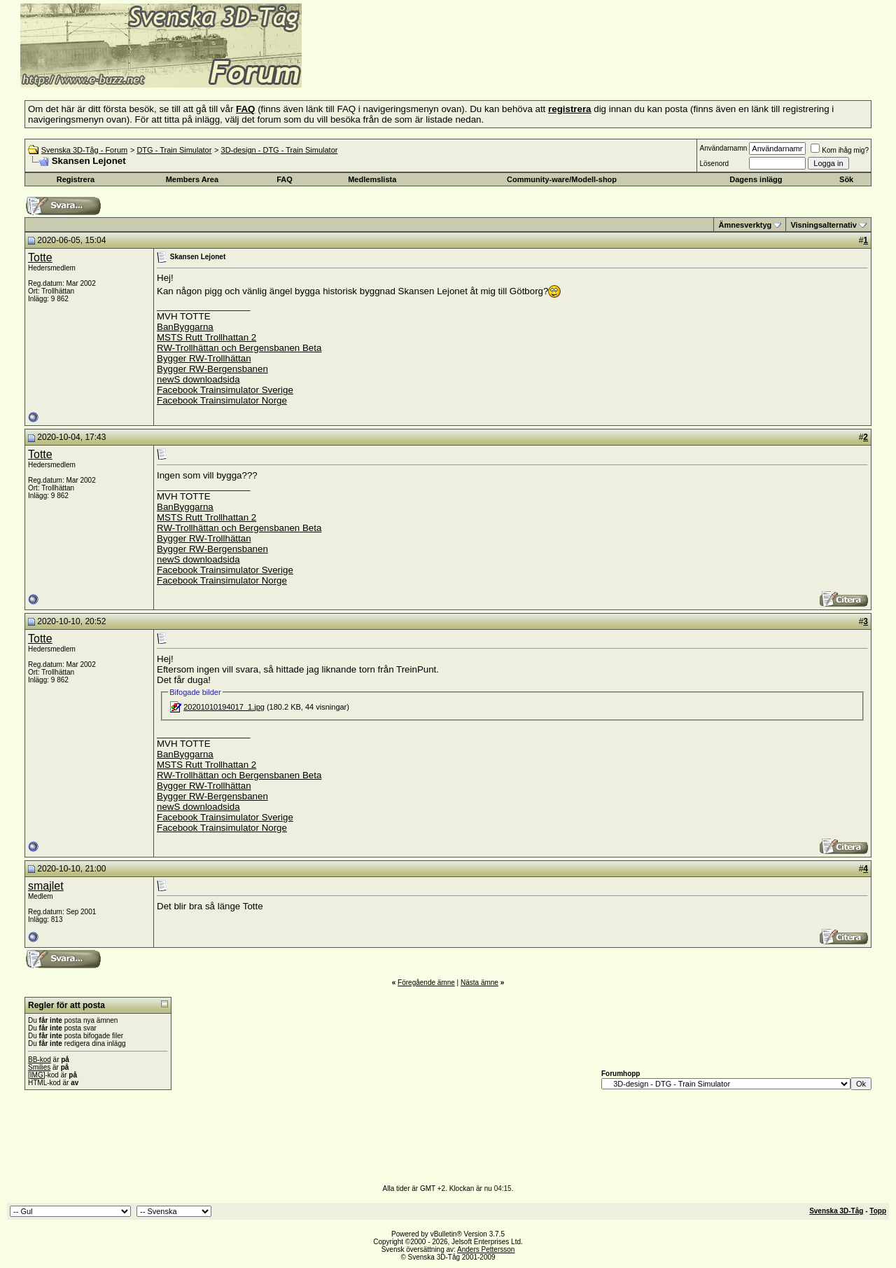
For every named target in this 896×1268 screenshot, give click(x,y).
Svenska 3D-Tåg (836, 1211)
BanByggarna (185, 327)
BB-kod (39, 1059)
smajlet (46, 886)
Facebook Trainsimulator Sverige (225, 390)
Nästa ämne (479, 982)
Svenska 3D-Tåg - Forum (84, 150)
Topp (877, 1211)
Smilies (39, 1067)
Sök (846, 179)
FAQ (284, 179)
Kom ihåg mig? (840, 150)
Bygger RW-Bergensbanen (212, 369)
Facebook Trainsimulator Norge (222, 400)
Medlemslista (372, 179)
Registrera (75, 179)
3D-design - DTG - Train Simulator (279, 150)
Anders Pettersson (485, 1249)
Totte (40, 257)
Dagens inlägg (755, 179)
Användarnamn (723, 148)
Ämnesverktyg (744, 225)
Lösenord (714, 163)
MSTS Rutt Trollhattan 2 (206, 337)
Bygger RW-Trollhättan (204, 358)
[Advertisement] (473, 67)
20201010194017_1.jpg (224, 707)
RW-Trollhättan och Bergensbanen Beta (239, 348)
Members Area (192, 179)
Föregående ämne (426, 982)
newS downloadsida (198, 379)
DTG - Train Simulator (173, 150)
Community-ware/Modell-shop (562, 179)
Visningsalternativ (823, 225)
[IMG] (36, 1075)
